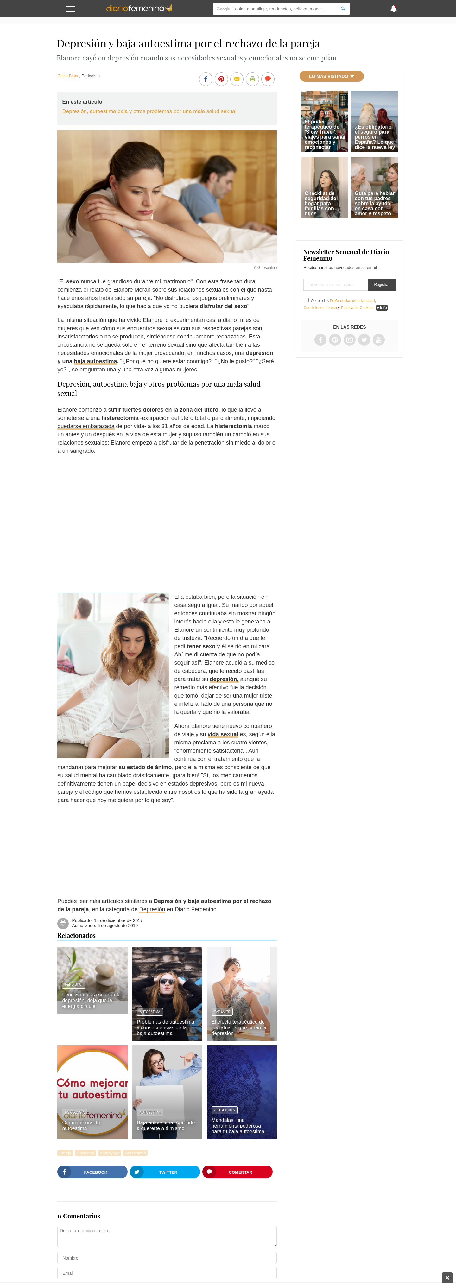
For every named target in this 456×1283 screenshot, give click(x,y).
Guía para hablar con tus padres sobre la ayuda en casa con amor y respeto (375, 203)
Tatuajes (222, 1012)
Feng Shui (73, 984)
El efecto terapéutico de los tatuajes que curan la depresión (239, 1027)
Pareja (65, 1153)
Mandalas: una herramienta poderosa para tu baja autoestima (238, 1125)
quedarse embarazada (85, 426)
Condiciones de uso (320, 308)
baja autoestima (95, 361)
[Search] (343, 9)
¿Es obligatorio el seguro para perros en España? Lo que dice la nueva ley (375, 137)
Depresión (152, 909)
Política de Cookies (357, 308)
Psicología (75, 1112)
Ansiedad (85, 1153)
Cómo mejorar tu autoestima (81, 1125)
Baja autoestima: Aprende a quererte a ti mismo (166, 1125)
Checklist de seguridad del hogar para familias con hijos (321, 203)
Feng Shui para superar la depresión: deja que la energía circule (91, 1000)
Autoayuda (109, 1153)
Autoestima (150, 1012)
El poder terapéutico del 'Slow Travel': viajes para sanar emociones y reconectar (325, 134)
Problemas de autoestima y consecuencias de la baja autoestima (165, 1027)
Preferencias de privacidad (352, 301)
